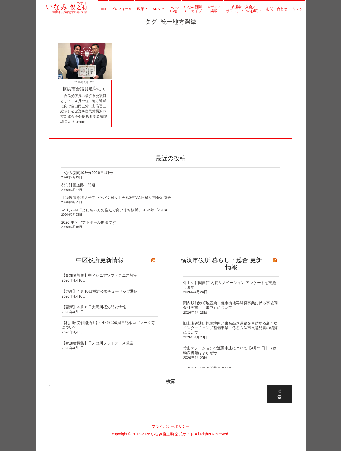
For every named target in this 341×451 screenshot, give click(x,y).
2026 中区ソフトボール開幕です (88, 222)
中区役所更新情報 (100, 260)
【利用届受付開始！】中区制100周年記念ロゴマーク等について (108, 324)
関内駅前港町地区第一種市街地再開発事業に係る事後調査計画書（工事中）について (230, 305)
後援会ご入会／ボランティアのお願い (243, 9)
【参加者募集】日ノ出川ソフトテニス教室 (97, 343)
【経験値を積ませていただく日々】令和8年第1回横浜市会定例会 (116, 197)
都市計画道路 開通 (78, 185)
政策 (143, 9)
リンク (297, 9)
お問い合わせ (276, 9)
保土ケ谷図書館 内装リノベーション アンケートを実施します (229, 284)
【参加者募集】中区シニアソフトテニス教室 (99, 275)
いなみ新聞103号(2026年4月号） (89, 173)
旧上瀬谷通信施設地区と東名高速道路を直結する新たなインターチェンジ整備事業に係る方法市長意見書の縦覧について (230, 328)
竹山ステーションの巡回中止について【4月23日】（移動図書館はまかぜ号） (229, 350)
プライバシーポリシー (171, 426)
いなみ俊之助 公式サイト (172, 434)
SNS (158, 9)
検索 (170, 381)
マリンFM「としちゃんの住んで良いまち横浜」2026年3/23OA (114, 210)
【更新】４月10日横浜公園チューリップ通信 (100, 291)
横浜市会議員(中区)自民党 (66, 10)
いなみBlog (173, 9)
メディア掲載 (214, 9)
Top (103, 9)
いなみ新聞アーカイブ (193, 9)
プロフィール (121, 9)
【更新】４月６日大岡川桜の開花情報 (94, 307)
